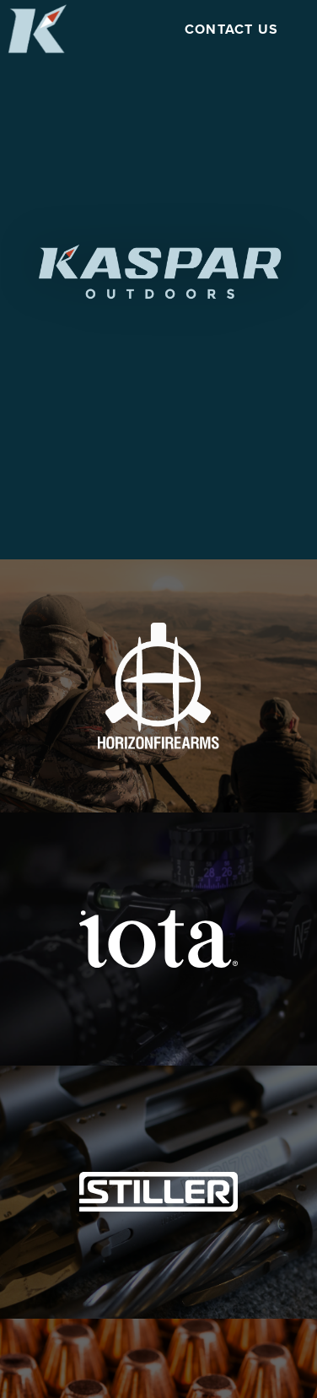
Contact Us (232, 29)
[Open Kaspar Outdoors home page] (37, 28)
